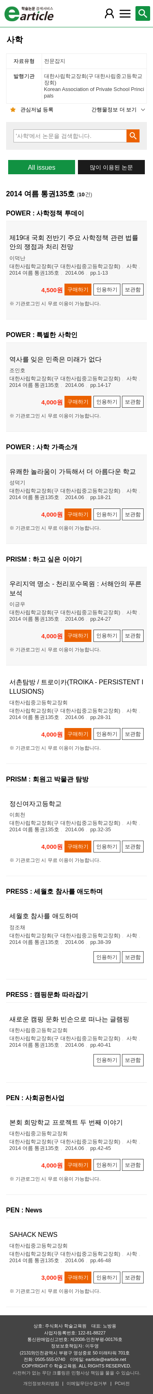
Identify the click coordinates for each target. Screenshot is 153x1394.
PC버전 (122, 1383)
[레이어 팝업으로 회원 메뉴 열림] (109, 13)
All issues (41, 167)
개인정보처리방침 (41, 1383)
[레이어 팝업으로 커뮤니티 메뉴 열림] (125, 13)
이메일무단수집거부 (87, 1383)
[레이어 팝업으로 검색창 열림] (142, 13)
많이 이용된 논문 (111, 167)
